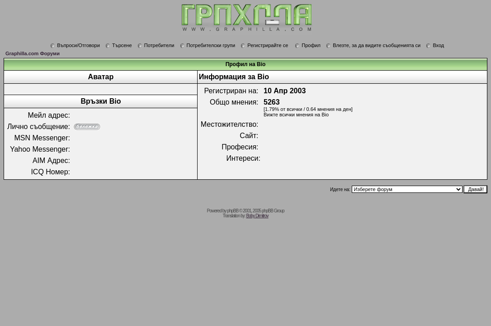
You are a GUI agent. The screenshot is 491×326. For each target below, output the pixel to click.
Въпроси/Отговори (75, 45)
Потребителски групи (208, 45)
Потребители (156, 45)
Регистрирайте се (264, 45)
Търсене (118, 45)
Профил (308, 45)
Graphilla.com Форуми (32, 53)
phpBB (232, 210)
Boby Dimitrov (257, 215)
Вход (435, 45)
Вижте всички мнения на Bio (296, 114)
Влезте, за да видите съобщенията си (373, 45)
